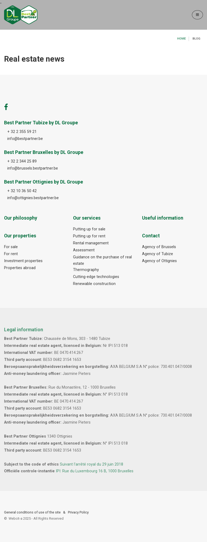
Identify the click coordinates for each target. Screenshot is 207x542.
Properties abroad (20, 268)
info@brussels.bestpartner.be (32, 168)
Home (181, 38)
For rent (11, 254)
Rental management (91, 243)
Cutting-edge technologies (96, 276)
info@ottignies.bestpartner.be (33, 198)
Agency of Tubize (157, 254)
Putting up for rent (89, 236)
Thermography (86, 270)
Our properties (20, 235)
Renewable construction (94, 283)
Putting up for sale (89, 229)
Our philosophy (20, 218)
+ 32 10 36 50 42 (22, 191)
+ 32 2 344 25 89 (22, 161)
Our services (87, 218)
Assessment (84, 250)
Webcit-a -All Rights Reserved (36, 518)
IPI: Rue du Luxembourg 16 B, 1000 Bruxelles (94, 471)
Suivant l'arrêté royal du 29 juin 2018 (91, 464)
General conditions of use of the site (32, 512)
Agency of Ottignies (159, 261)
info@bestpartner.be (25, 138)
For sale (11, 247)
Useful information (162, 218)
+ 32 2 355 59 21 (22, 131)
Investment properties (23, 261)
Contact (151, 235)
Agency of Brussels (159, 247)
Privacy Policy (78, 512)
